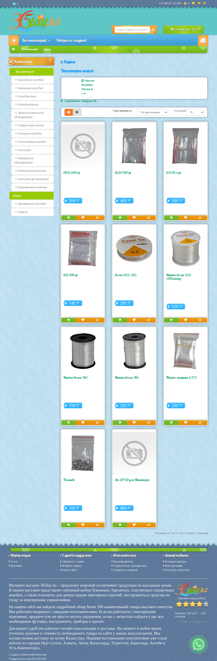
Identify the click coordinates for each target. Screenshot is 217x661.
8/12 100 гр (70, 275)
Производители (123, 561)
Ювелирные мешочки (30, 171)
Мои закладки (173, 566)
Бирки (47, 49)
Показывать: (177, 110)
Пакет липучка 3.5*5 (181, 378)
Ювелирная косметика (30, 187)
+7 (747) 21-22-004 (170, 3)
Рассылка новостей (177, 570)
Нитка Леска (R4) (127, 378)
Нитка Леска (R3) (75, 378)
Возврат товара (72, 566)
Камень (21, 212)
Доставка (16, 566)
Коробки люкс (25, 96)
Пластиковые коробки (30, 142)
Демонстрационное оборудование (29, 115)
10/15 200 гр (71, 173)
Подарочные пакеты (29, 125)
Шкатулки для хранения (31, 179)
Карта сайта (69, 570)
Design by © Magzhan (192, 621)
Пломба (68, 480)
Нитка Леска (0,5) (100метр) (178, 277)
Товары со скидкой (71, 40)
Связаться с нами (73, 561)
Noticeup (41, 654)
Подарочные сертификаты (130, 566)
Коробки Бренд (26, 104)
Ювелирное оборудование (23, 160)
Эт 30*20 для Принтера (132, 480)
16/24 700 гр (123, 173)
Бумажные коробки (28, 88)
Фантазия (22, 150)
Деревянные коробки (30, 204)
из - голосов (190, 615)
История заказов (175, 561)
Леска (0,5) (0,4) (126, 275)
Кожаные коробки (28, 133)
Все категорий (36, 40)
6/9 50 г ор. (174, 173)
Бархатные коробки (29, 80)
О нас (14, 561)
